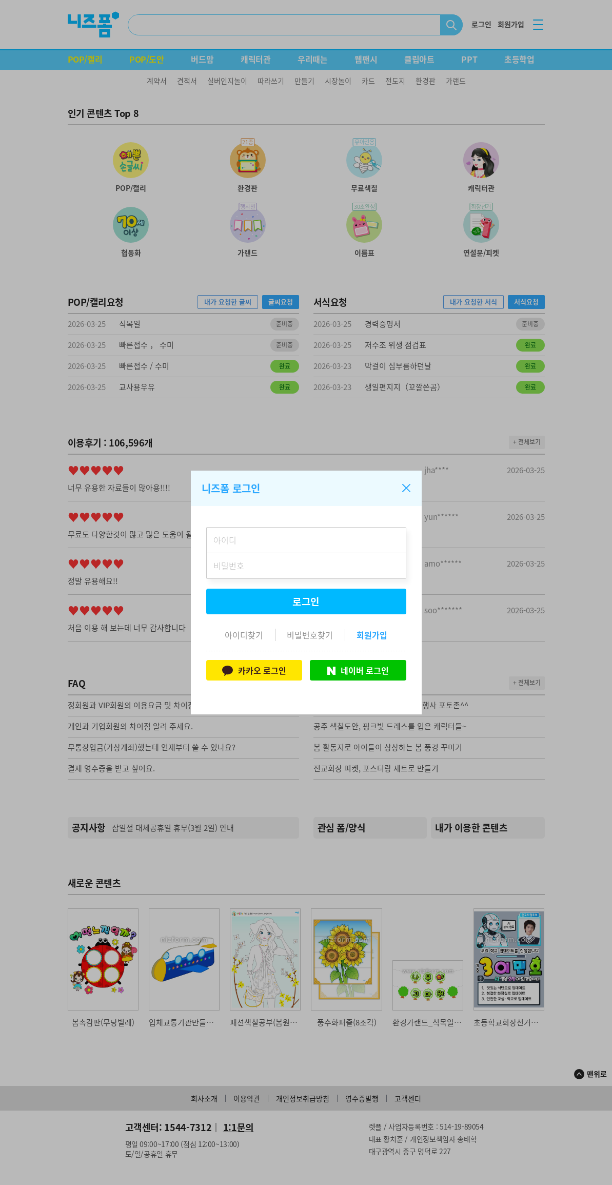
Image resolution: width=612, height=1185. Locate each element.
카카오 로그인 (254, 670)
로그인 (306, 601)
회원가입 (372, 635)
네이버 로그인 (358, 670)
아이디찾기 (244, 635)
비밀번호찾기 (310, 635)
